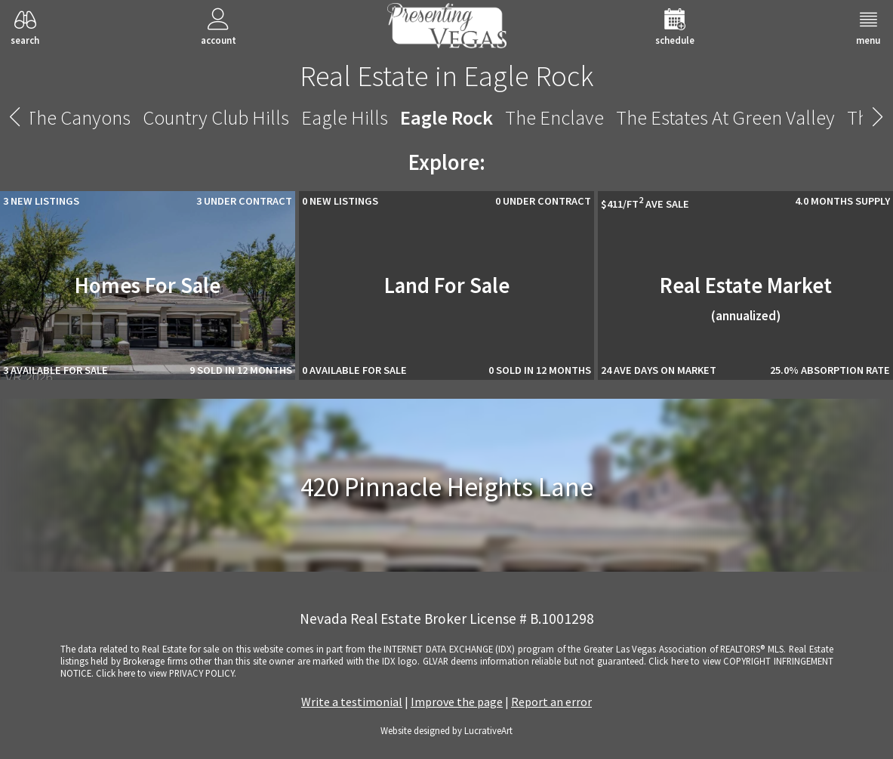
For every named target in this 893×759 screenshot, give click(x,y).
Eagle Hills (344, 117)
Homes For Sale (147, 285)
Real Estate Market (746, 298)
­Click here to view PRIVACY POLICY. (166, 673)
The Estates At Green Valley (725, 117)
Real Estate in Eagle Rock (446, 75)
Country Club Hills (216, 117)
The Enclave (554, 117)
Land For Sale (447, 285)
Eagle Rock (446, 117)
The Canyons (78, 117)
